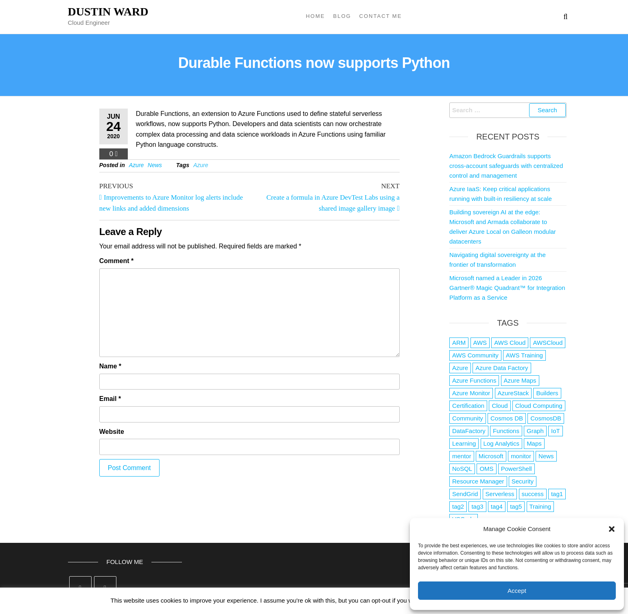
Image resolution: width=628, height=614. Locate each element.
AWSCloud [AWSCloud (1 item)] (547, 342)
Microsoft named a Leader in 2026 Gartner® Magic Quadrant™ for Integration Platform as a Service (507, 287)
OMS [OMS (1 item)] (486, 468)
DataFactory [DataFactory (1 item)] (469, 430)
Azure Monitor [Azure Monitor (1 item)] (471, 393)
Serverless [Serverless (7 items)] (500, 493)
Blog (342, 16)
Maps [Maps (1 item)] (534, 443)
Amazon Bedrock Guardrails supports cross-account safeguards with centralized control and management (506, 165)
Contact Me (380, 16)
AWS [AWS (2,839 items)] (480, 342)
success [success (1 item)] (533, 493)
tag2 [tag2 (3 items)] (458, 506)
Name (110, 366)
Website (111, 431)
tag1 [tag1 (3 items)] (557, 493)
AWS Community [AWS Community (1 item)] (475, 355)
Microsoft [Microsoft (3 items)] (491, 456)
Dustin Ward (108, 11)
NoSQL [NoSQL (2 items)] (462, 468)
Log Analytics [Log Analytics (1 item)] (501, 443)
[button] (612, 529)
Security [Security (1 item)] (523, 481)
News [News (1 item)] (546, 456)
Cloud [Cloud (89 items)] (500, 405)
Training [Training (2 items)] (540, 506)
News (155, 165)
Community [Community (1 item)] (467, 418)
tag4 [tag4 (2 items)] (497, 506)
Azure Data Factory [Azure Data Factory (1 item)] (501, 367)
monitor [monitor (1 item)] (521, 456)
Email (110, 398)
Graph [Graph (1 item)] (535, 430)
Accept (517, 590)
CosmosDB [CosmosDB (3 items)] (545, 418)
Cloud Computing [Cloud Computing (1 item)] (538, 405)
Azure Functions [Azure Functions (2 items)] (474, 380)
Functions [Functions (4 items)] (506, 430)
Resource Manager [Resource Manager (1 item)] (478, 481)
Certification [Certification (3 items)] (468, 405)
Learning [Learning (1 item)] (464, 443)
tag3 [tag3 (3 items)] (477, 506)
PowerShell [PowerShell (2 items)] (516, 468)
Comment (116, 260)
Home (315, 16)
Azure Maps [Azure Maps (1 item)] (520, 380)
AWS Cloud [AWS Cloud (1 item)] (509, 342)
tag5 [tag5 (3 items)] (516, 506)
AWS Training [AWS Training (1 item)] (524, 355)
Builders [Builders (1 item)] (547, 393)
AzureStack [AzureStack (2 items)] (513, 393)
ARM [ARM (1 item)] (459, 342)
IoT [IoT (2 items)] (555, 430)
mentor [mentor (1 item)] (461, 456)
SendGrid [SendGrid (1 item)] (465, 493)
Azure (136, 165)
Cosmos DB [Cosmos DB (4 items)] (506, 418)
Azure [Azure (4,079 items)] (460, 367)
